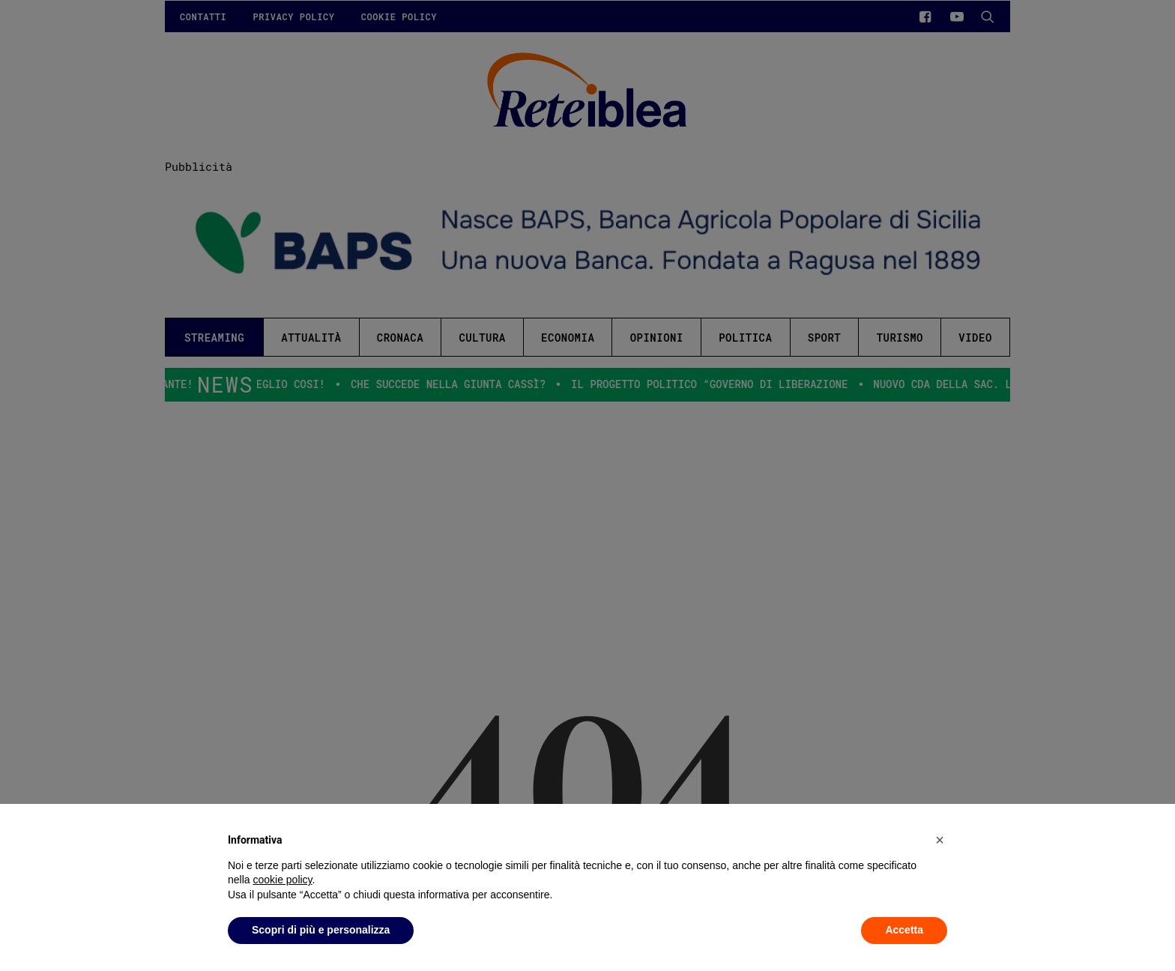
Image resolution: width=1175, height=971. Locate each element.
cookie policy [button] (282, 880)
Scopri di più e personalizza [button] (321, 930)
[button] (940, 840)
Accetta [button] (904, 930)
